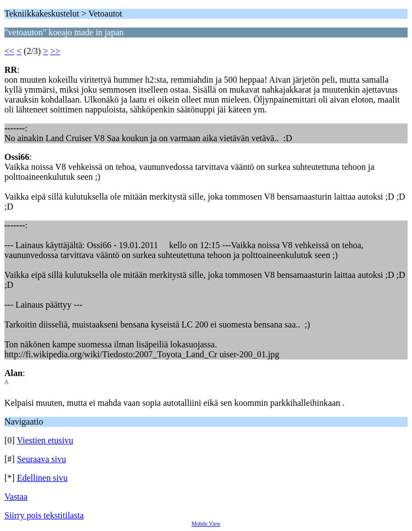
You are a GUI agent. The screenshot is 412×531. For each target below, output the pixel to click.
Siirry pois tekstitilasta (44, 515)
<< (9, 51)
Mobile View (206, 524)
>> (55, 51)
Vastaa (16, 496)
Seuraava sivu (41, 459)
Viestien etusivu (45, 440)
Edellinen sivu (42, 477)
